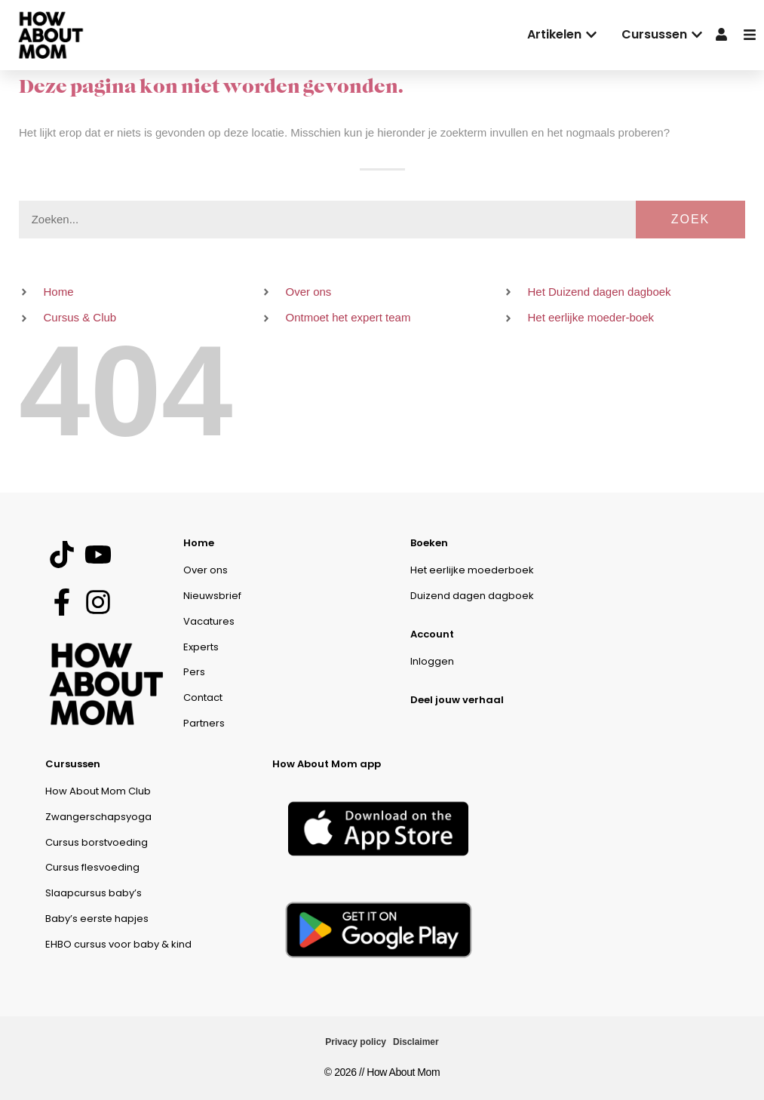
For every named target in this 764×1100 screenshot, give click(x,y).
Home (198, 543)
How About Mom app (326, 764)
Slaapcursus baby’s (93, 893)
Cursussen (72, 764)
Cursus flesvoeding (92, 867)
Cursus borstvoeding (96, 842)
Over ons (205, 570)
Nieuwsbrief (212, 595)
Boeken (429, 543)
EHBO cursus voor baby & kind (118, 944)
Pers (194, 672)
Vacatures (209, 621)
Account (432, 634)
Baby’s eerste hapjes (97, 918)
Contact (202, 697)
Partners (204, 723)
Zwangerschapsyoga (98, 817)
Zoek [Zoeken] (690, 219)
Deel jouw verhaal (457, 700)
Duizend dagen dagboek (472, 595)
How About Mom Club (98, 791)
